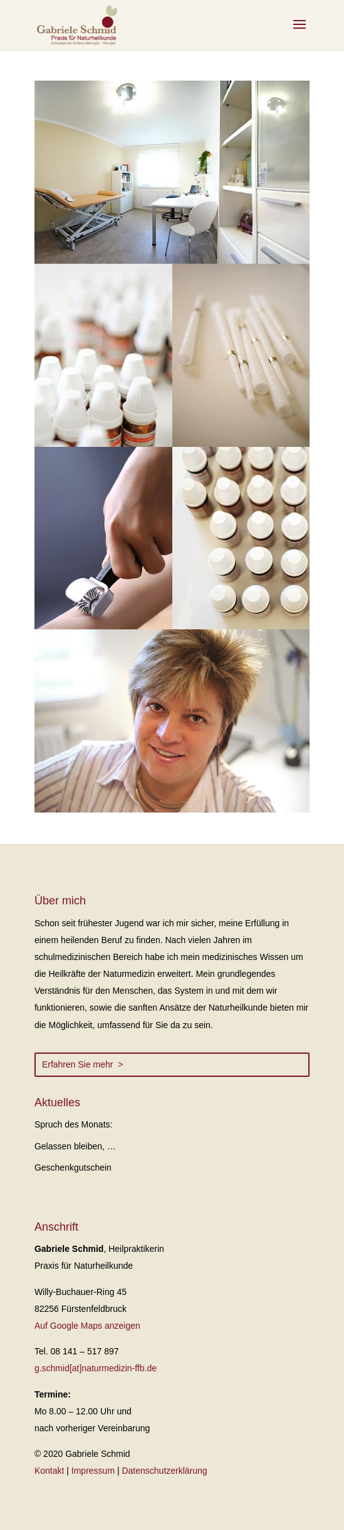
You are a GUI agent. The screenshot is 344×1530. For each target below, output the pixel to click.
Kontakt (49, 1471)
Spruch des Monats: (73, 1124)
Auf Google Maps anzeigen (87, 1326)
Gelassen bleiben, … (75, 1146)
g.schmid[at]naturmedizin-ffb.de (95, 1368)
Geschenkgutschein (73, 1167)
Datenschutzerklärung (164, 1471)
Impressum (93, 1471)
